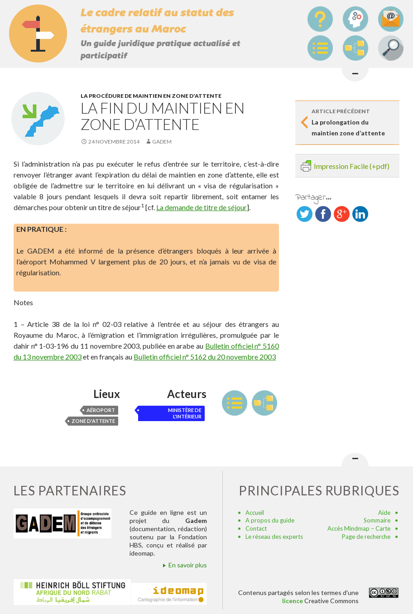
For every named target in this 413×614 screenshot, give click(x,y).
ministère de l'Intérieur (185, 413)
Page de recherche (366, 536)
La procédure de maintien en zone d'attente (151, 95)
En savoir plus (187, 565)
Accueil (254, 512)
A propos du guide (269, 520)
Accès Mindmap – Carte (358, 528)
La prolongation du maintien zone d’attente (353, 121)
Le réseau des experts (274, 536)
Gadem (162, 141)
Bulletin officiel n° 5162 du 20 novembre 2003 (205, 356)
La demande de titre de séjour (201, 207)
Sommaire (377, 520)
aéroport (100, 410)
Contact (256, 528)
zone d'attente (93, 421)
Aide (384, 512)
